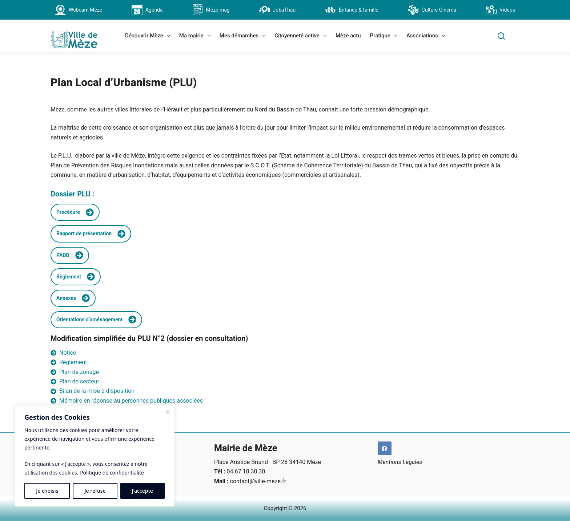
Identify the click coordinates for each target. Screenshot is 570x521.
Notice (67, 352)
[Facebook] (385, 448)
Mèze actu (348, 35)
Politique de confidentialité (112, 472)
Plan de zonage (79, 372)
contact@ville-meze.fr (258, 481)
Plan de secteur (79, 381)
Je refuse (95, 490)
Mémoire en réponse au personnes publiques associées (131, 400)
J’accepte (142, 490)
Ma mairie (196, 36)
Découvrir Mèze (149, 36)
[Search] (501, 36)
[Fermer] (167, 412)
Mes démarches (244, 36)
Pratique (385, 36)
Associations (427, 36)
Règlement (73, 362)
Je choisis (47, 490)
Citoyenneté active (301, 36)
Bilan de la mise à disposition (97, 390)
